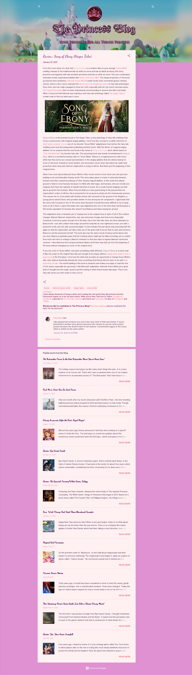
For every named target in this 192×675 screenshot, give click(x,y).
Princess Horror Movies (53, 573)
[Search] (152, 7)
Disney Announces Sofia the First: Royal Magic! (63, 420)
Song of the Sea (99, 150)
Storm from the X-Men (89, 78)
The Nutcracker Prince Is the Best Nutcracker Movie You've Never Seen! (73, 359)
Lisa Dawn (57, 318)
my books (99, 299)
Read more (124, 381)
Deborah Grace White (76, 81)
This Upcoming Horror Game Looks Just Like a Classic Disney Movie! (73, 603)
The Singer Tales (116, 93)
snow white (92, 288)
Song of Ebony (80, 68)
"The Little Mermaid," (51, 153)
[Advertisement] (146, 89)
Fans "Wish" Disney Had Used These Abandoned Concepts (68, 511)
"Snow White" (121, 68)
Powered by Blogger (96, 668)
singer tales (79, 288)
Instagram (119, 299)
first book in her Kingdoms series (93, 84)
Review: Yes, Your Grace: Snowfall (58, 634)
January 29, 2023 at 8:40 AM (65, 333)
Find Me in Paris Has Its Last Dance (59, 389)
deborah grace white (61, 288)
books (46, 288)
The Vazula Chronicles (52, 90)
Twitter (46, 301)
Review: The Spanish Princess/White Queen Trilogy (65, 481)
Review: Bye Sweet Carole (54, 450)
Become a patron (98, 306)
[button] (128, 56)
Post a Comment (53, 339)
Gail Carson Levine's (54, 144)
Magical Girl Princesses (53, 542)
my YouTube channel (72, 299)
